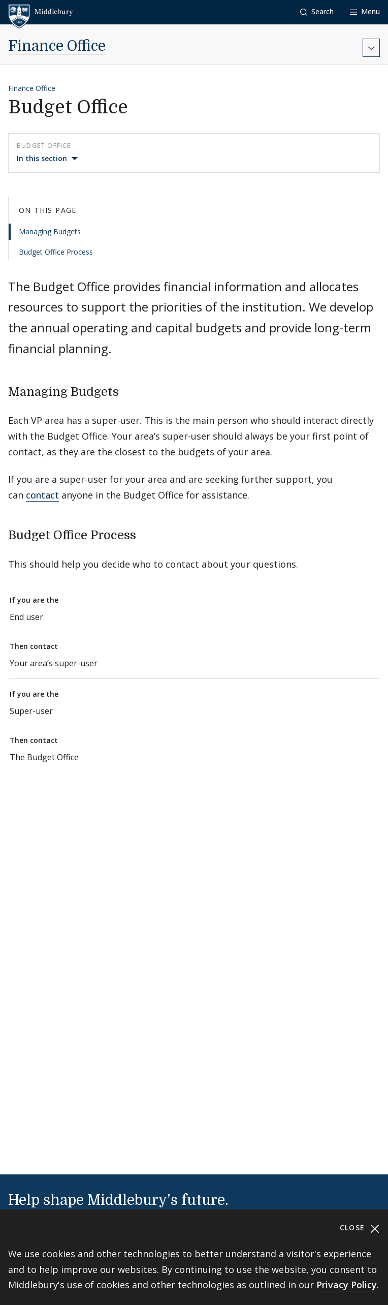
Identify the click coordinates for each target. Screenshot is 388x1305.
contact (42, 495)
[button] (317, 12)
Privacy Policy (346, 1285)
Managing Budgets (50, 231)
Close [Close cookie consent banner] (360, 1228)
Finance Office (57, 46)
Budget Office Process (56, 252)
